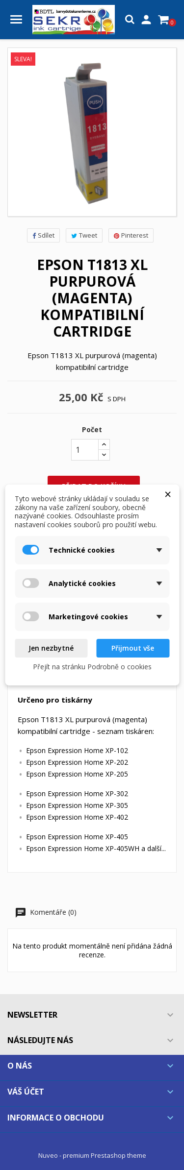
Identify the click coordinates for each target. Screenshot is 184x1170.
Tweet (84, 235)
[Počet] (85, 450)
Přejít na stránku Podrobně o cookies (92, 666)
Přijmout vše (132, 648)
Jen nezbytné (51, 648)
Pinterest (131, 235)
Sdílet (43, 235)
